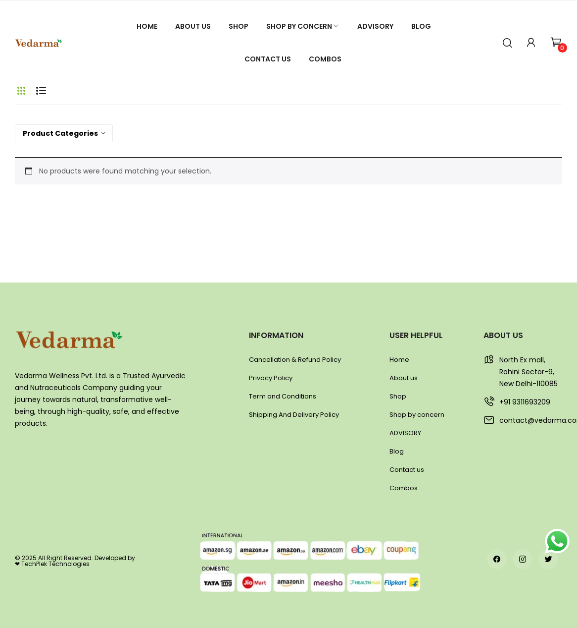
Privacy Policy (270, 378)
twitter (548, 559)
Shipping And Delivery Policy (294, 414)
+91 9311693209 (524, 402)
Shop (397, 396)
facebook (497, 559)
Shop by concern (416, 414)
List (41, 90)
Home (399, 359)
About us (403, 378)
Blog (396, 451)
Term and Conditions (282, 396)
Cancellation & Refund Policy (295, 359)
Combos (403, 488)
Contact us (406, 469)
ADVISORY (405, 433)
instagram (522, 559)
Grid (21, 90)
